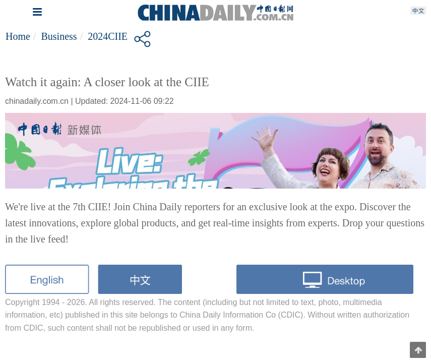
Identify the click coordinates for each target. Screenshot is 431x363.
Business (59, 36)
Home (18, 36)
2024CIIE (108, 36)
